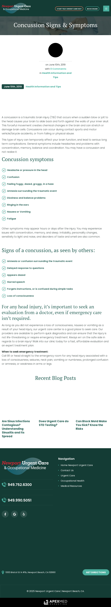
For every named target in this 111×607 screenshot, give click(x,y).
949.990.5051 (20, 500)
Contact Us (67, 470)
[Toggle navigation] (106, 8)
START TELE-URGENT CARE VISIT (69, 9)
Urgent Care (68, 475)
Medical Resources (71, 486)
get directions (96, 572)
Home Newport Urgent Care (77, 465)
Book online (92, 9)
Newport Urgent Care (47, 591)
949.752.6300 (20, 484)
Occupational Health (72, 480)
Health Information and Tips (43, 86)
